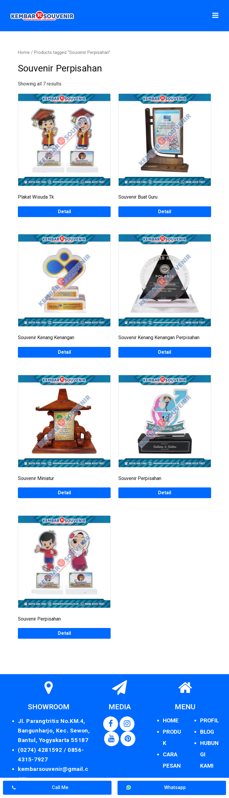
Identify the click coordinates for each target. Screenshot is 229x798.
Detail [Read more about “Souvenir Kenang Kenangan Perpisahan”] (164, 352)
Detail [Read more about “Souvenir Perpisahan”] (164, 492)
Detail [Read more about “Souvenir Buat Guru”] (164, 211)
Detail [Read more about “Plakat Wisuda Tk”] (64, 211)
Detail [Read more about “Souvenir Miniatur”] (64, 492)
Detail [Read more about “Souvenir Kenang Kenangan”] (64, 352)
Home (24, 52)
